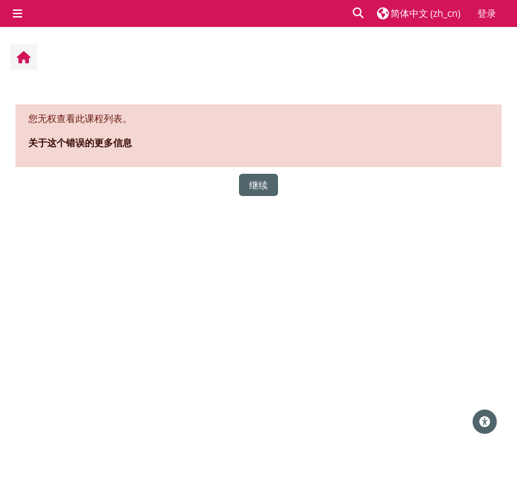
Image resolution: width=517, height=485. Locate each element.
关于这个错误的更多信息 (80, 142)
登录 (486, 13)
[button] (359, 13)
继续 (258, 185)
